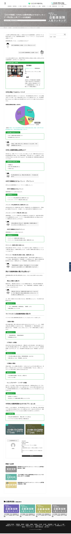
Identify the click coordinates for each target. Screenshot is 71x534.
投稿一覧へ (32, 455)
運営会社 (28, 527)
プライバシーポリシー (36, 527)
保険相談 (70, 270)
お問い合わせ (54, 527)
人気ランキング (70, 265)
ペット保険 (8, 525)
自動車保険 (15, 20)
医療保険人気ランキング (16, 525)
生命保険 (51, 36)
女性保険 (29, 524)
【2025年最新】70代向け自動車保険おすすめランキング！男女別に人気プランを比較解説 (11, 515)
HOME (6, 27)
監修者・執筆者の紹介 (46, 527)
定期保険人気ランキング (38, 525)
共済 (63, 524)
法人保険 (43, 524)
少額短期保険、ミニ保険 (56, 524)
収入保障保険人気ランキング (19, 527)
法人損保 (48, 524)
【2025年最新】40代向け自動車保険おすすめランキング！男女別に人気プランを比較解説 (26, 27)
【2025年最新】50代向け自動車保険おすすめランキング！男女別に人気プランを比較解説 (43, 515)
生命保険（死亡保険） (11, 524)
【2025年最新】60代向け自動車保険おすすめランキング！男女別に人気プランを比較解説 (31, 475)
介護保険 (34, 524)
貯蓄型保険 (19, 524)
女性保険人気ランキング (60, 525)
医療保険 (54, 36)
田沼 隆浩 (28, 65)
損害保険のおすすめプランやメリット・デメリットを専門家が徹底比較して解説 (30, 467)
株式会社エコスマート (29, 68)
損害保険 (12, 20)
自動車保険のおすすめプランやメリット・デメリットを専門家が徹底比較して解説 (30, 483)
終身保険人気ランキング (49, 525)
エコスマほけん (39, 529)
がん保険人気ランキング (27, 525)
